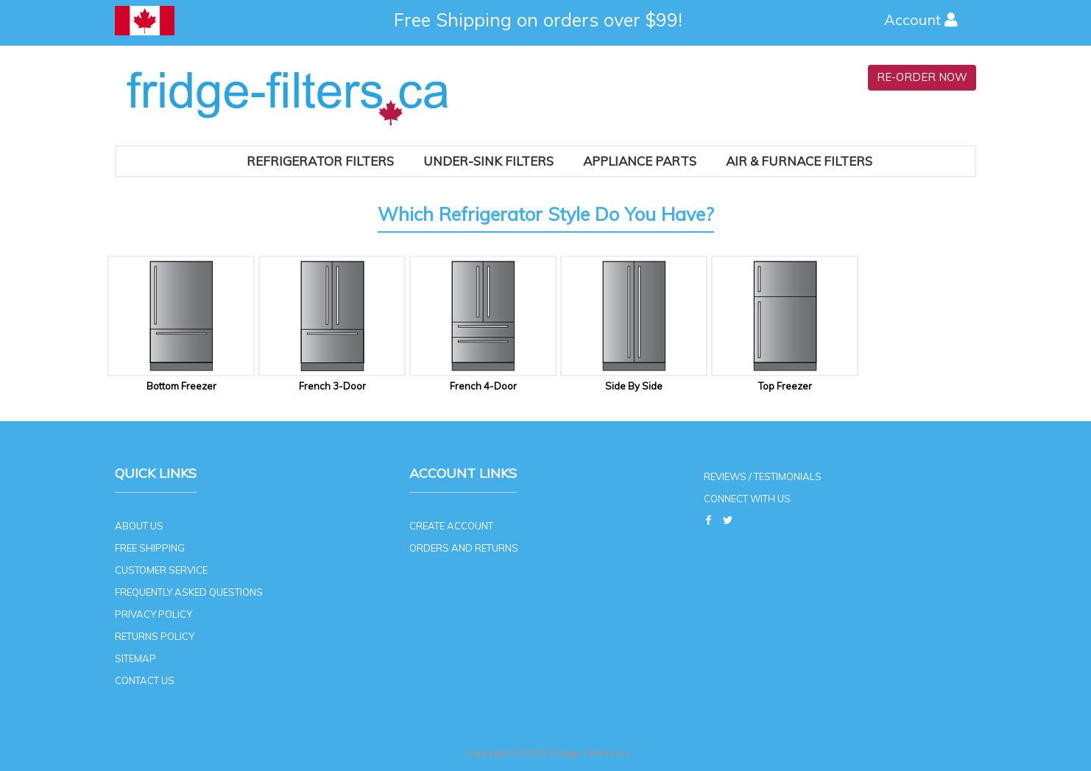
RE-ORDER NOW (922, 77)
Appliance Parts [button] (639, 161)
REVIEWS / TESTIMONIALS (763, 476)
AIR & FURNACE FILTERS (799, 161)
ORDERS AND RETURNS (463, 548)
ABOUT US (139, 526)
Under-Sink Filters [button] (488, 161)
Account (922, 19)
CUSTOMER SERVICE (161, 570)
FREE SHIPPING (150, 548)
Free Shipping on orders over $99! (538, 19)
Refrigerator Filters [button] (320, 161)
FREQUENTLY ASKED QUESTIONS (189, 592)
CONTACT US (144, 680)
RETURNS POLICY (154, 636)
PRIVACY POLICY (153, 614)
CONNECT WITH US (747, 498)
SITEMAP (135, 658)
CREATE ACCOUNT (451, 526)
